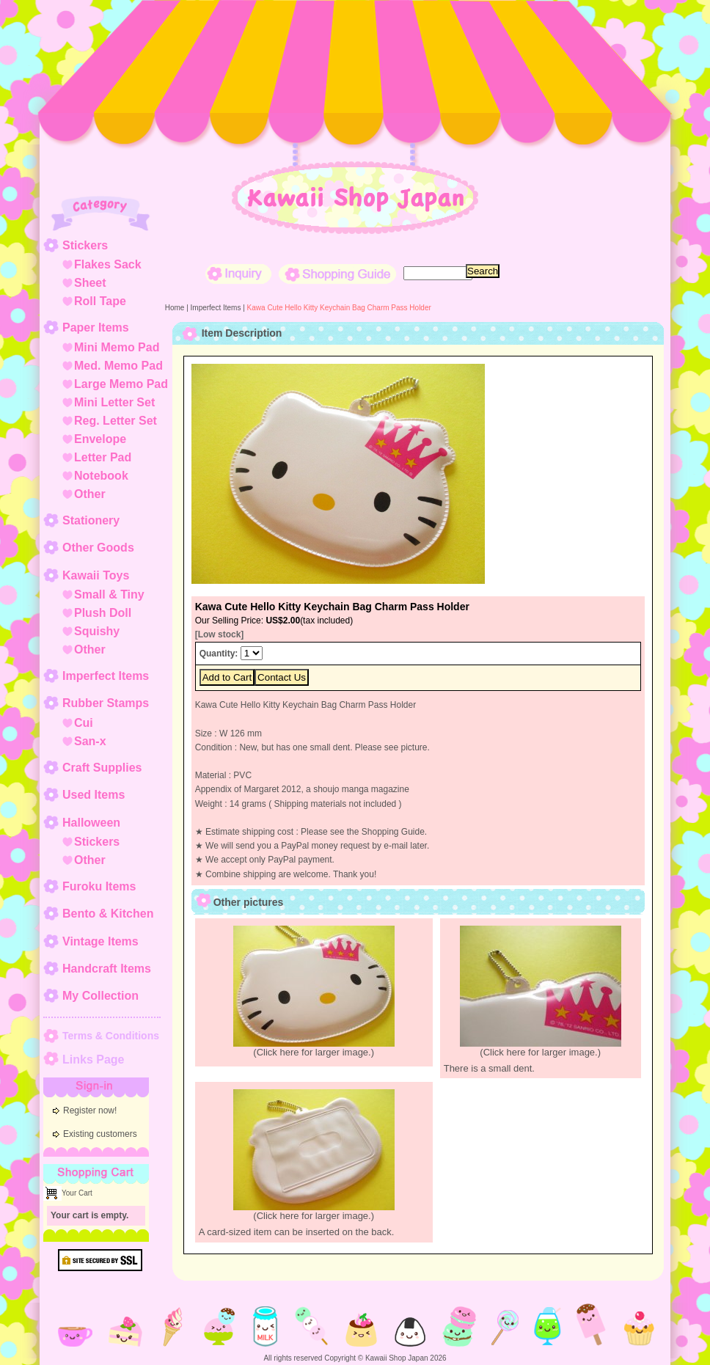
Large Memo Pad (121, 384)
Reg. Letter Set (115, 420)
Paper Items (95, 327)
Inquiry (238, 274)
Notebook (101, 475)
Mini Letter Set (114, 402)
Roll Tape (100, 301)
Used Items (93, 794)
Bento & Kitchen (107, 913)
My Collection (100, 995)
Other (90, 494)
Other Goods (98, 547)
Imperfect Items (105, 676)
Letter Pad (102, 457)
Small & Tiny (109, 594)
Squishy (97, 631)
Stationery (91, 520)
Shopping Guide (337, 274)
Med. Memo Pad (118, 365)
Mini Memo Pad (116, 347)
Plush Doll (102, 613)
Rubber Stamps (105, 703)
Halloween (91, 822)
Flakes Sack (108, 264)
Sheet (90, 283)
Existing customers (100, 1134)
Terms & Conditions (110, 1036)
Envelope (100, 439)
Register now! (90, 1110)
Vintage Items (100, 941)
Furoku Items (99, 886)
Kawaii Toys (95, 575)
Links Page (93, 1059)
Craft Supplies (102, 767)
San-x (90, 741)
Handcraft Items (106, 968)
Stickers (85, 245)
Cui (83, 723)
